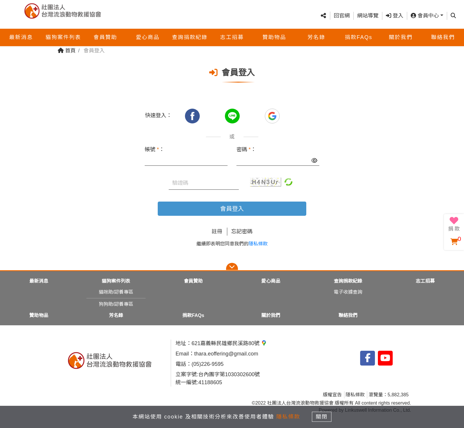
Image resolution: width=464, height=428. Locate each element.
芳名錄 (316, 31)
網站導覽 (367, 13)
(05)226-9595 (207, 364)
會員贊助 (105, 31)
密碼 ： (246, 149)
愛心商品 (148, 31)
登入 (394, 13)
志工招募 (232, 31)
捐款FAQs (358, 31)
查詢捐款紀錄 (189, 31)
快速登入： (158, 115)
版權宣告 (332, 394)
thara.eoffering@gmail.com (226, 354)
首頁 (67, 51)
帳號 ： (154, 149)
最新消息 (21, 31)
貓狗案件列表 (63, 31)
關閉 (322, 417)
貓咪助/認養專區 (116, 292)
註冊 (217, 231)
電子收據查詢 (348, 292)
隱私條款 (258, 243)
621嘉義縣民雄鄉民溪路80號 (229, 343)
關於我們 (401, 31)
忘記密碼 (241, 231)
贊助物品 (274, 31)
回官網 (342, 13)
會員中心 (425, 13)
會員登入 (232, 208)
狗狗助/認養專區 (116, 304)
